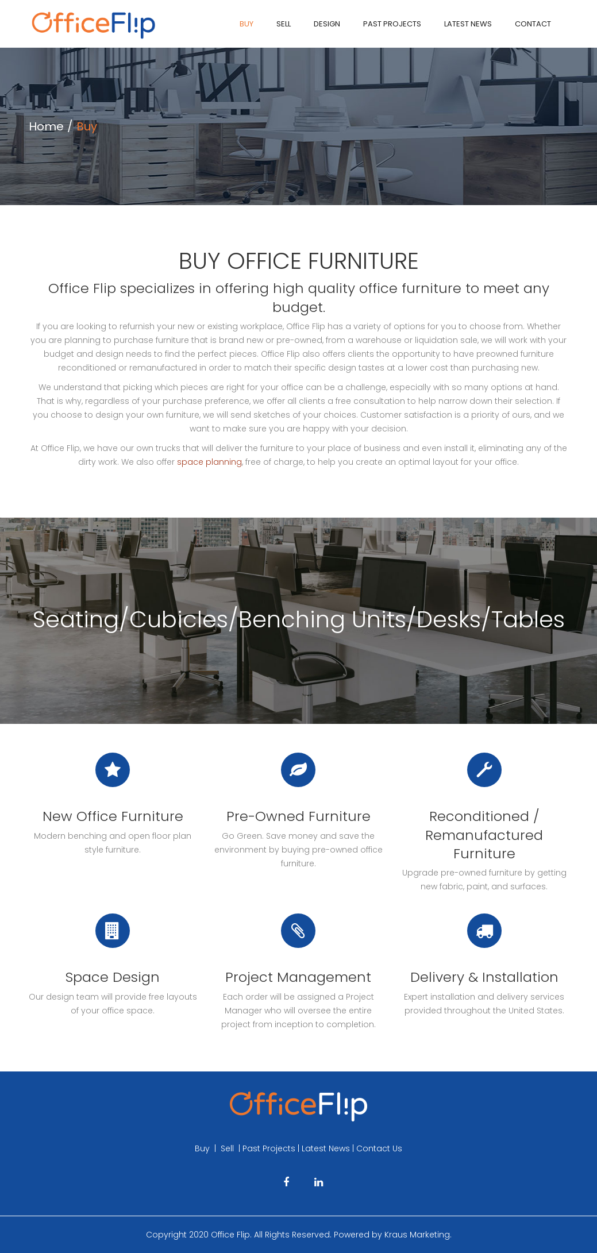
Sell (283, 23)
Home (46, 126)
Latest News (468, 23)
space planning (209, 462)
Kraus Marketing (417, 1234)
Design (327, 23)
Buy (246, 23)
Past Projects (392, 23)
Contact (533, 23)
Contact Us (379, 1148)
